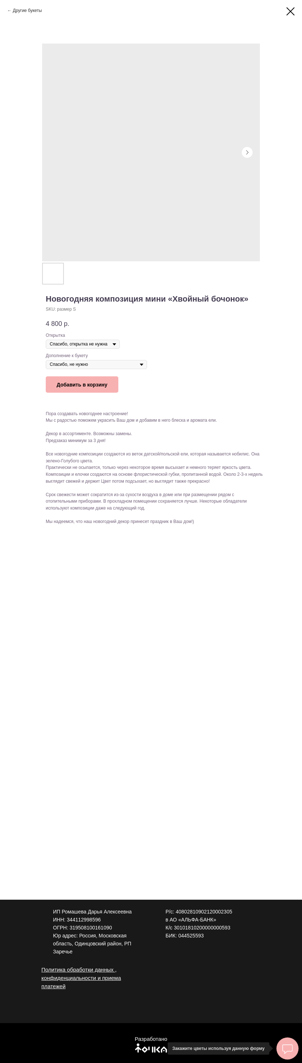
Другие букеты (27, 10)
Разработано (151, 1039)
